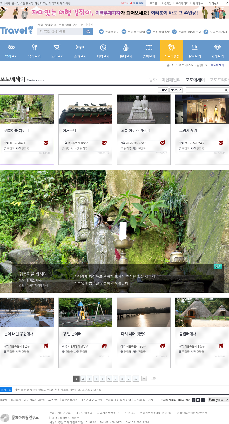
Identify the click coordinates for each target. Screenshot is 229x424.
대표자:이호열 (83, 413)
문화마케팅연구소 (60, 413)
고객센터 (53, 400)
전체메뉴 (198, 3)
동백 (76, 24)
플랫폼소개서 (70, 400)
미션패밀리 (171, 80)
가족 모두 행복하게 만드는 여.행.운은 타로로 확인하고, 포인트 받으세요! (58, 389)
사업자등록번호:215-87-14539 (116, 413)
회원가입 (166, 3)
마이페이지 (182, 3)
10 (136, 378)
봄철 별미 (65, 24)
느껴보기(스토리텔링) (189, 65)
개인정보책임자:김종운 (65, 418)
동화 (153, 80)
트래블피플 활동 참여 (118, 400)
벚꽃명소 (51, 24)
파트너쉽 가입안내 (92, 400)
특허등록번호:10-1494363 (156, 413)
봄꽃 (40, 24)
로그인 (153, 3)
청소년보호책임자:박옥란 (192, 413)
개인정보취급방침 (34, 400)
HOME (4, 400)
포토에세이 (195, 80)
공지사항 (6, 389)
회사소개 (16, 400)
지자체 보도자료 (144, 400)
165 (153, 378)
